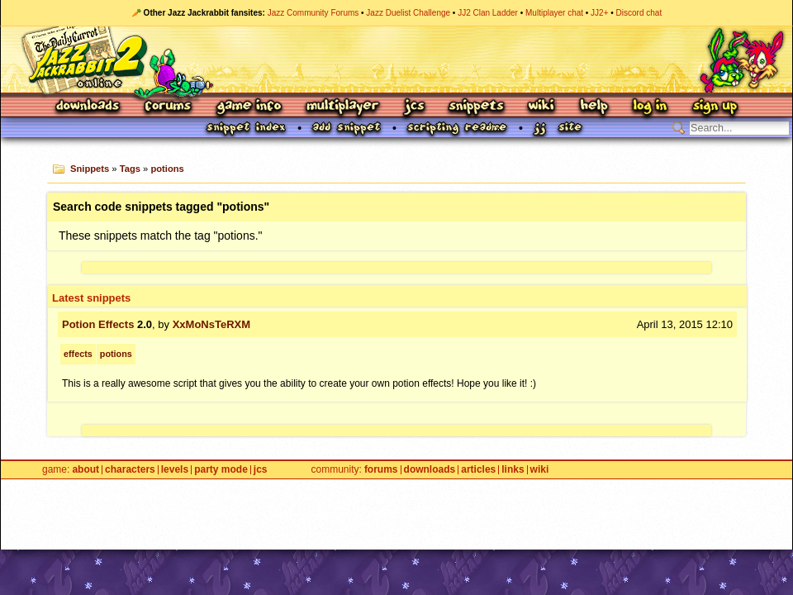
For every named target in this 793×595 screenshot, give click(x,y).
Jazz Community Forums (313, 12)
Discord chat (639, 12)
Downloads (88, 107)
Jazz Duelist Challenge (408, 12)
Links (512, 469)
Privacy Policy (359, 497)
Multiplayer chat (554, 12)
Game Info (249, 107)
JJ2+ (599, 12)
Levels (174, 469)
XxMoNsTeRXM (211, 324)
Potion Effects (98, 324)
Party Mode (221, 469)
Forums (168, 107)
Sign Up (714, 107)
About (85, 469)
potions (166, 169)
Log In (650, 107)
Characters (130, 469)
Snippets (477, 107)
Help (594, 107)
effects (78, 354)
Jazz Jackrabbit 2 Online (396, 59)
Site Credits (249, 497)
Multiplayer (342, 107)
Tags (130, 169)
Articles (478, 469)
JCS (414, 107)
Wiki (542, 107)
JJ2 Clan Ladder (488, 12)
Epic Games (267, 514)
